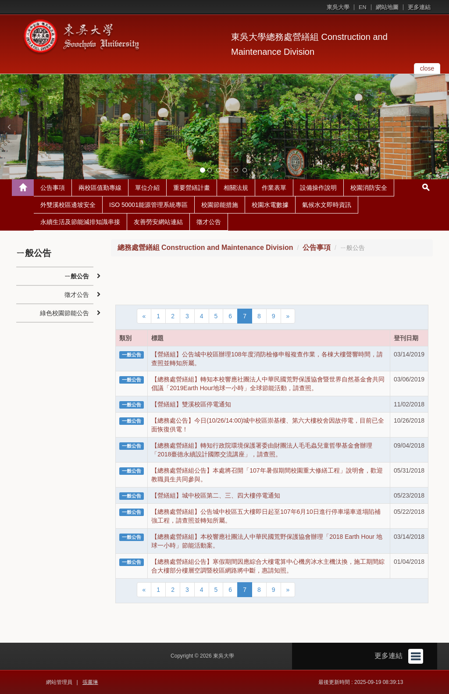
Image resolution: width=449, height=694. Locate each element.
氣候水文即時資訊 (326, 204)
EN (363, 7)
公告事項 (52, 187)
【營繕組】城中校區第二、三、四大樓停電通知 (215, 495)
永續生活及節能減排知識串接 (80, 221)
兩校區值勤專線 (99, 187)
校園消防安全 (368, 187)
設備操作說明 (318, 187)
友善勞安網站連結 (158, 221)
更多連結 (419, 7)
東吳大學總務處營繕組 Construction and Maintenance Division (309, 44)
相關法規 (236, 187)
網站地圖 (387, 7)
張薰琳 (90, 682)
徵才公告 (208, 221)
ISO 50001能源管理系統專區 (148, 204)
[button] (9, 127)
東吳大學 (338, 7)
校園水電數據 (270, 204)
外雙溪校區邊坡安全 (68, 204)
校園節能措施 (219, 204)
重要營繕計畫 (191, 187)
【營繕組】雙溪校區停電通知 (191, 404)
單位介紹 (147, 187)
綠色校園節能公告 (64, 313)
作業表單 (274, 187)
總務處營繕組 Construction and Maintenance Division (205, 247)
